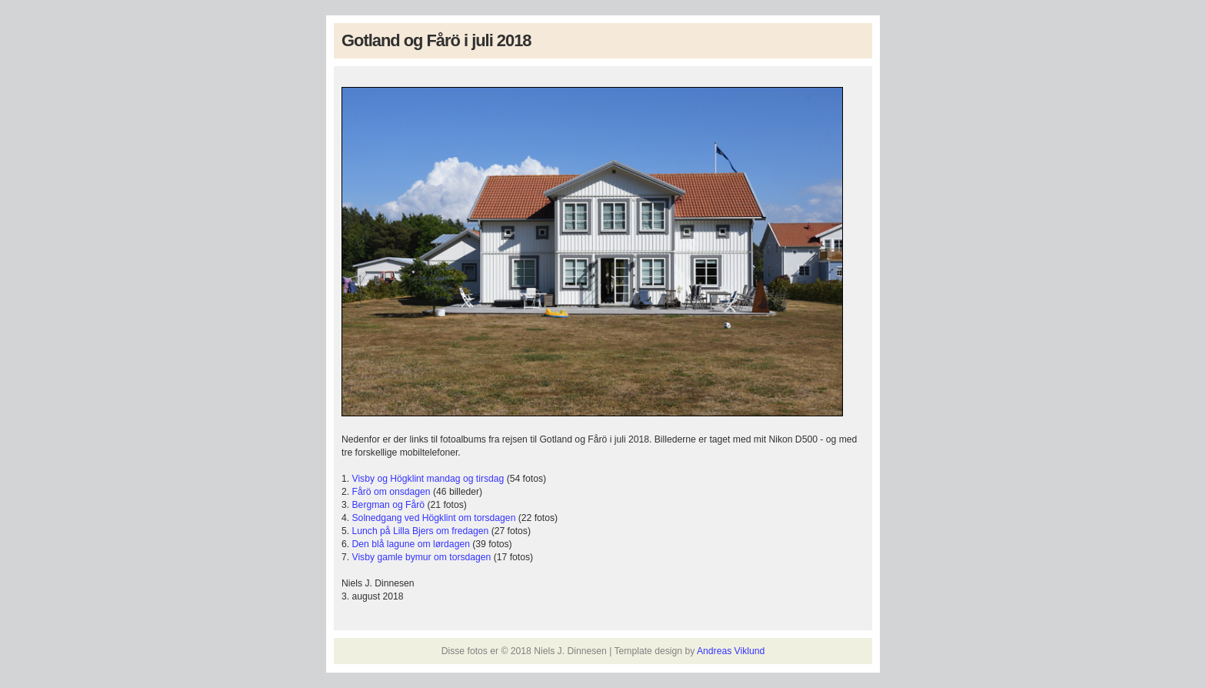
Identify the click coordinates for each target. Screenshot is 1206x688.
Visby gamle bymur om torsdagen (421, 557)
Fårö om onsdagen (391, 491)
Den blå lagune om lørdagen (411, 544)
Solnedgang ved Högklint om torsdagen (434, 518)
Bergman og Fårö (388, 504)
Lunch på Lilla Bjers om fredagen (420, 531)
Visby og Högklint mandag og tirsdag (428, 478)
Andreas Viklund (731, 651)
